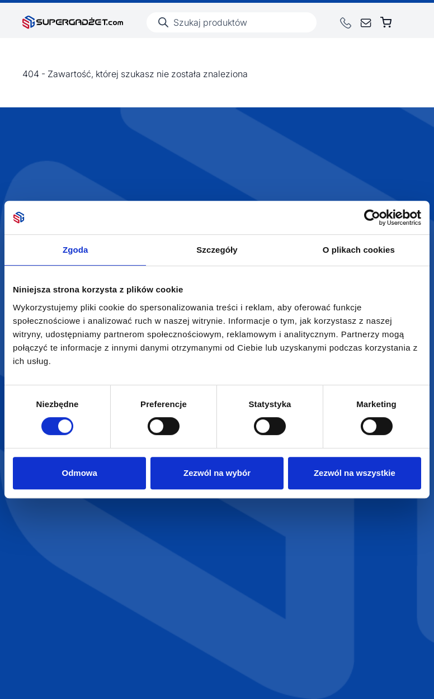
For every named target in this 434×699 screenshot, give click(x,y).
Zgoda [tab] (75, 249)
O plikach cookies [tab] (359, 249)
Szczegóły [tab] (216, 249)
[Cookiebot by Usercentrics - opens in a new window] (372, 217)
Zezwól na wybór (217, 473)
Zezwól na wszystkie (354, 473)
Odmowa (79, 473)
